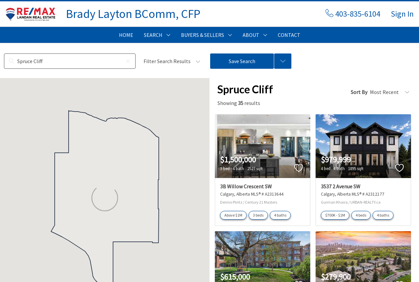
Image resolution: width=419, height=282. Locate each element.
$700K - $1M (335, 215)
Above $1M (233, 215)
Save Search (242, 61)
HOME (126, 35)
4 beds (361, 215)
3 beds (258, 215)
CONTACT (289, 35)
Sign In (402, 14)
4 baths (280, 215)
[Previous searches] (282, 61)
